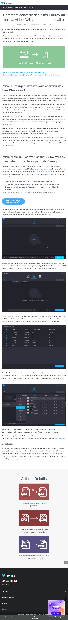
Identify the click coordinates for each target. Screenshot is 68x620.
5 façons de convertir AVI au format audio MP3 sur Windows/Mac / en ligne (34, 547)
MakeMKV (62, 438)
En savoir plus (59, 617)
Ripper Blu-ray (18, 7)
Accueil (4, 7)
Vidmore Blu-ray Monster (44, 171)
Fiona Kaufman (23, 24)
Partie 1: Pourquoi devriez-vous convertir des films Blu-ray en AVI (23, 72)
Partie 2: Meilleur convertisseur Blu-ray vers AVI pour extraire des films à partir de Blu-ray (31, 75)
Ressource (10, 7)
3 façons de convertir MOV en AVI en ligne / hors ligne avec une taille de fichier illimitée (34, 521)
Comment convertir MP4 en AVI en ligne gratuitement (34, 495)
